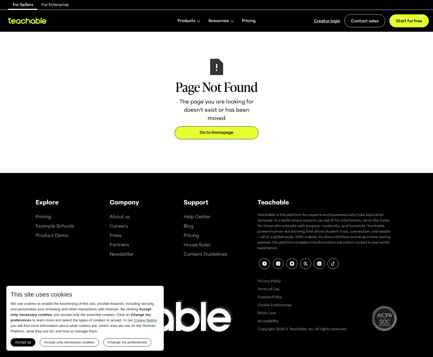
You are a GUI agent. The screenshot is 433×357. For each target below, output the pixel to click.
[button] (188, 21)
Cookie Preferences (275, 305)
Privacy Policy (269, 281)
